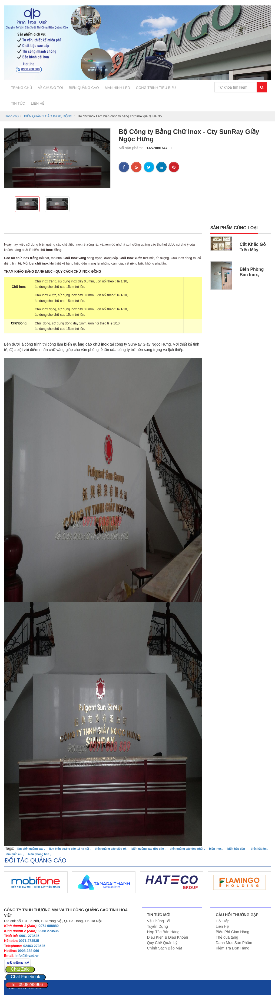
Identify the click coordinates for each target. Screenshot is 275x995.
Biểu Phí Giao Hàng (232, 932)
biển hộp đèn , (237, 848)
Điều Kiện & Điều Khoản (167, 937)
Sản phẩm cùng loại (234, 228)
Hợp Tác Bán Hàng (163, 932)
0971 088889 (48, 926)
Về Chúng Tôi (158, 921)
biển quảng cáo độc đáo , (148, 848)
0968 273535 (48, 931)
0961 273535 (29, 936)
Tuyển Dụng (157, 926)
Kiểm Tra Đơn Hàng (232, 948)
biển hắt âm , (259, 848)
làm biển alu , (15, 854)
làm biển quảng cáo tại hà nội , (70, 848)
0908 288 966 (28, 951)
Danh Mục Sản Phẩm (234, 943)
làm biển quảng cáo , (31, 848)
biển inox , (216, 848)
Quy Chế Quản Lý (162, 943)
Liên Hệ (222, 926)
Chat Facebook (25, 976)
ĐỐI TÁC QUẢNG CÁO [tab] (36, 860)
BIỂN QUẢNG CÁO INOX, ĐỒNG (48, 116)
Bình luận (128, 228)
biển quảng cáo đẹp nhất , (187, 848)
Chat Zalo (20, 969)
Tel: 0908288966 (27, 984)
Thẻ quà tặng (227, 937)
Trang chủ (11, 116)
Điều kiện (89, 228)
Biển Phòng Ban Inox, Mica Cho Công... (252, 277)
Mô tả (11, 228)
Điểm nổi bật (48, 228)
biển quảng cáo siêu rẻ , (111, 848)
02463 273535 (34, 946)
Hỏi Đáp (223, 921)
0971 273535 (29, 941)
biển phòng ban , (39, 854)
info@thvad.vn (27, 956)
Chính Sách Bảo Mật (164, 948)
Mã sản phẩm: (131, 148)
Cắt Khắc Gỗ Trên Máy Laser (253, 249)
